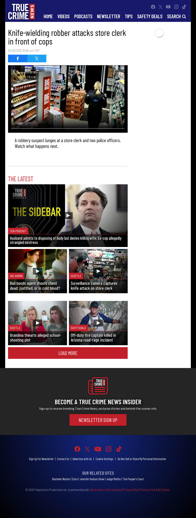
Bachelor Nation (61, 479)
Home (48, 16)
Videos (63, 16)
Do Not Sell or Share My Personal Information (142, 459)
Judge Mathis (113, 479)
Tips (129, 16)
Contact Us (63, 459)
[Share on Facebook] (17, 58)
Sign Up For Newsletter (41, 459)
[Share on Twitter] (36, 58)
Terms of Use (148, 490)
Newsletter (108, 16)
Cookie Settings (104, 459)
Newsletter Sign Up (98, 420)
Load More (68, 353)
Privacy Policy (131, 490)
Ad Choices (164, 490)
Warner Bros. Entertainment (105, 490)
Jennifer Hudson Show (92, 479)
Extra (75, 479)
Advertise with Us (82, 459)
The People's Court (133, 479)
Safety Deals (150, 16)
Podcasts (83, 16)
